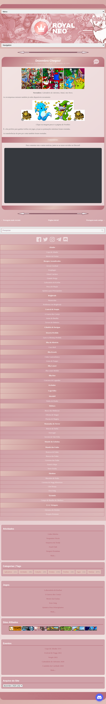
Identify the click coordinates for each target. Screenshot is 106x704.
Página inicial (53, 220)
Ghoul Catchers (52, 274)
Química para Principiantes (52, 291)
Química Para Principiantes (53, 607)
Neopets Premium (52, 514)
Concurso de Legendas (52, 380)
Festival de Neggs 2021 (53, 653)
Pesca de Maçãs (52, 287)
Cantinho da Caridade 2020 (53, 666)
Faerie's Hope (52, 464)
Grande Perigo (52, 278)
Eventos (52, 571)
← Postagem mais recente (10, 220)
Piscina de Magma (52, 419)
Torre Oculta (52, 469)
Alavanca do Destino (52, 510)
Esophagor (52, 270)
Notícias (91, 571)
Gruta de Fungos (52, 361)
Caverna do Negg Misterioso (52, 482)
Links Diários (53, 534)
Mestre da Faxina (52, 256)
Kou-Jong (52, 491)
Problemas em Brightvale (52, 304)
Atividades (23, 571)
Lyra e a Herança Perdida (52, 338)
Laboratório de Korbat (52, 282)
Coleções (38, 571)
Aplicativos (8, 571)
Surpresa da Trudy (53, 543)
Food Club (53, 547)
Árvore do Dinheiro (52, 322)
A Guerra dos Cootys (52, 314)
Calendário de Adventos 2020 (53, 662)
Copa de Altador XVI (53, 649)
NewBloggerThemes (64, 698)
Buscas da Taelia (52, 429)
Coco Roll (52, 347)
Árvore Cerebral (52, 266)
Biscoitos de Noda (52, 478)
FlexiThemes (46, 698)
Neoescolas (52, 300)
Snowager (52, 433)
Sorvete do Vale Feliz (52, 437)
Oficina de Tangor (52, 415)
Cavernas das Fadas (52, 460)
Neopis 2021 (53, 657)
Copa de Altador (52, 252)
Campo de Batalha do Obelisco (52, 500)
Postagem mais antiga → (95, 220)
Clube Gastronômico (52, 357)
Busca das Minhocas (52, 411)
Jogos (79, 571)
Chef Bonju (52, 486)
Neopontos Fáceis (53, 538)
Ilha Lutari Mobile (52, 371)
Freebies (66, 571)
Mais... (52, 556)
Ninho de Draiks (52, 401)
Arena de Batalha (52, 318)
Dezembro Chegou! (48, 60)
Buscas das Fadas (52, 456)
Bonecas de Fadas (52, 452)
